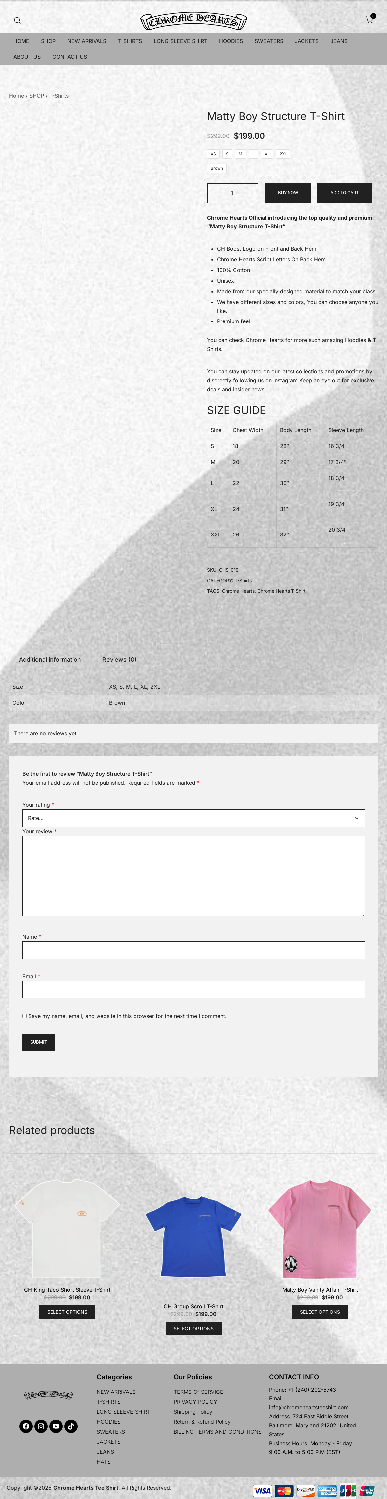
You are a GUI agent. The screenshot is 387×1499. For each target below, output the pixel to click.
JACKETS (307, 41)
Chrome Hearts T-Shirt (281, 591)
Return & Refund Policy (202, 1421)
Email (31, 976)
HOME (21, 41)
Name (31, 936)
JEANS (339, 41)
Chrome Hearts (265, 340)
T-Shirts (59, 95)
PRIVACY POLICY (195, 1401)
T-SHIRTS (130, 41)
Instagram (285, 380)
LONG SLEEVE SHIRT (180, 41)
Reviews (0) (119, 659)
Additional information (50, 659)
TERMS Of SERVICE (198, 1392)
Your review (39, 831)
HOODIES (231, 41)
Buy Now (288, 192)
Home (16, 95)
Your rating (38, 804)
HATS (104, 1461)
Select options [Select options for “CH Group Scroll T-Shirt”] (194, 1328)
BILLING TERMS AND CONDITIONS (218, 1431)
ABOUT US (27, 56)
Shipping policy (193, 1411)
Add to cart (344, 192)
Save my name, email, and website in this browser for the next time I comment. (127, 1016)
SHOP (48, 41)
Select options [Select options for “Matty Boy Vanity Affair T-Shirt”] (320, 1312)
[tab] (50, 659)
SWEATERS (269, 41)
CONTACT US (69, 56)
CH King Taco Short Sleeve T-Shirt (67, 1289)
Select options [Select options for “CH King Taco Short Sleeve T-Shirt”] (67, 1312)
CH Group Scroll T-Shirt (193, 1306)
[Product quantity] (233, 193)
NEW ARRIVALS (86, 41)
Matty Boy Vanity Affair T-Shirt (320, 1289)
